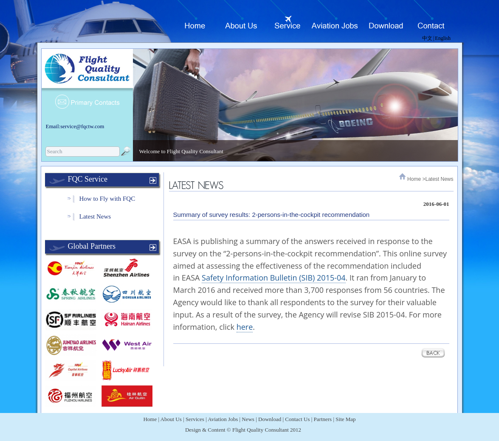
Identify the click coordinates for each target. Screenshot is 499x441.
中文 (427, 38)
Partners (323, 419)
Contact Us (297, 419)
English (443, 38)
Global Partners (92, 246)
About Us (171, 419)
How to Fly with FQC (107, 198)
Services (195, 419)
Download (269, 419)
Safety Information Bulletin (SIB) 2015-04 (274, 277)
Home (414, 179)
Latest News (95, 216)
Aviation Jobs (223, 419)
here (245, 327)
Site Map (345, 419)
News (248, 419)
